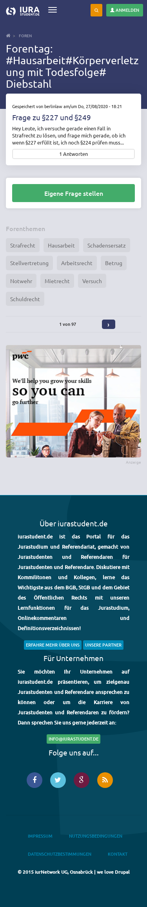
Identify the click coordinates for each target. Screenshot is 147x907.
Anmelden (124, 10)
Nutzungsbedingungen (95, 836)
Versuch (92, 280)
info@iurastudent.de (73, 738)
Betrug (113, 262)
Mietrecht (57, 280)
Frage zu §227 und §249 (51, 117)
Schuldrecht (25, 298)
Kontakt (117, 854)
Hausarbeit (61, 245)
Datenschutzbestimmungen (59, 854)
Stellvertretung (29, 262)
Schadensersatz (106, 245)
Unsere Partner (103, 644)
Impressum (40, 836)
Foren (25, 35)
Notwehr (21, 280)
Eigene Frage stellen (73, 193)
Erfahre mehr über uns (53, 644)
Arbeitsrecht (77, 262)
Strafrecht (22, 245)
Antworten (75, 154)
